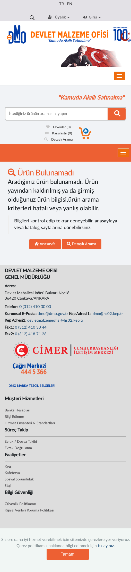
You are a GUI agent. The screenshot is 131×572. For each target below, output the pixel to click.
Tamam (67, 554)
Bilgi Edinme (14, 417)
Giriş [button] (92, 17)
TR (61, 4)
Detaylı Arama (58, 139)
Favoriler (58, 127)
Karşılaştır (58, 133)
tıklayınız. (106, 546)
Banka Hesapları (17, 410)
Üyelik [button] (58, 17)
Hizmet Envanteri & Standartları (30, 423)
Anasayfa (45, 244)
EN (69, 4)
